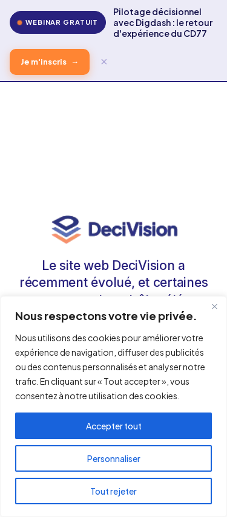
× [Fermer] (104, 61)
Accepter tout (114, 425)
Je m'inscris (50, 62)
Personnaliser (113, 458)
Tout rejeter (113, 491)
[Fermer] (214, 306)
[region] (113, 406)
